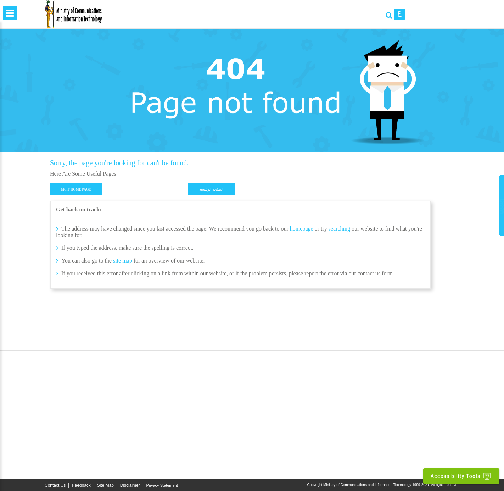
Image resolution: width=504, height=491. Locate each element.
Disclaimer (130, 485)
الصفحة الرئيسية (211, 189)
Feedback (81, 485)
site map (122, 261)
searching (340, 229)
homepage (301, 229)
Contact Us (55, 485)
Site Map (105, 485)
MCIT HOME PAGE (76, 189)
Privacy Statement (162, 485)
